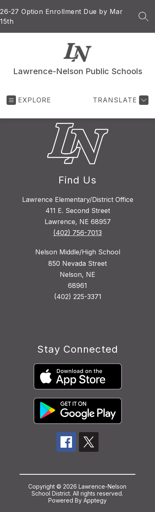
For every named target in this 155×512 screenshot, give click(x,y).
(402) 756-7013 (77, 233)
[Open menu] (29, 100)
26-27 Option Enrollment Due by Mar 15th (61, 16)
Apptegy (95, 500)
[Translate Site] (119, 100)
